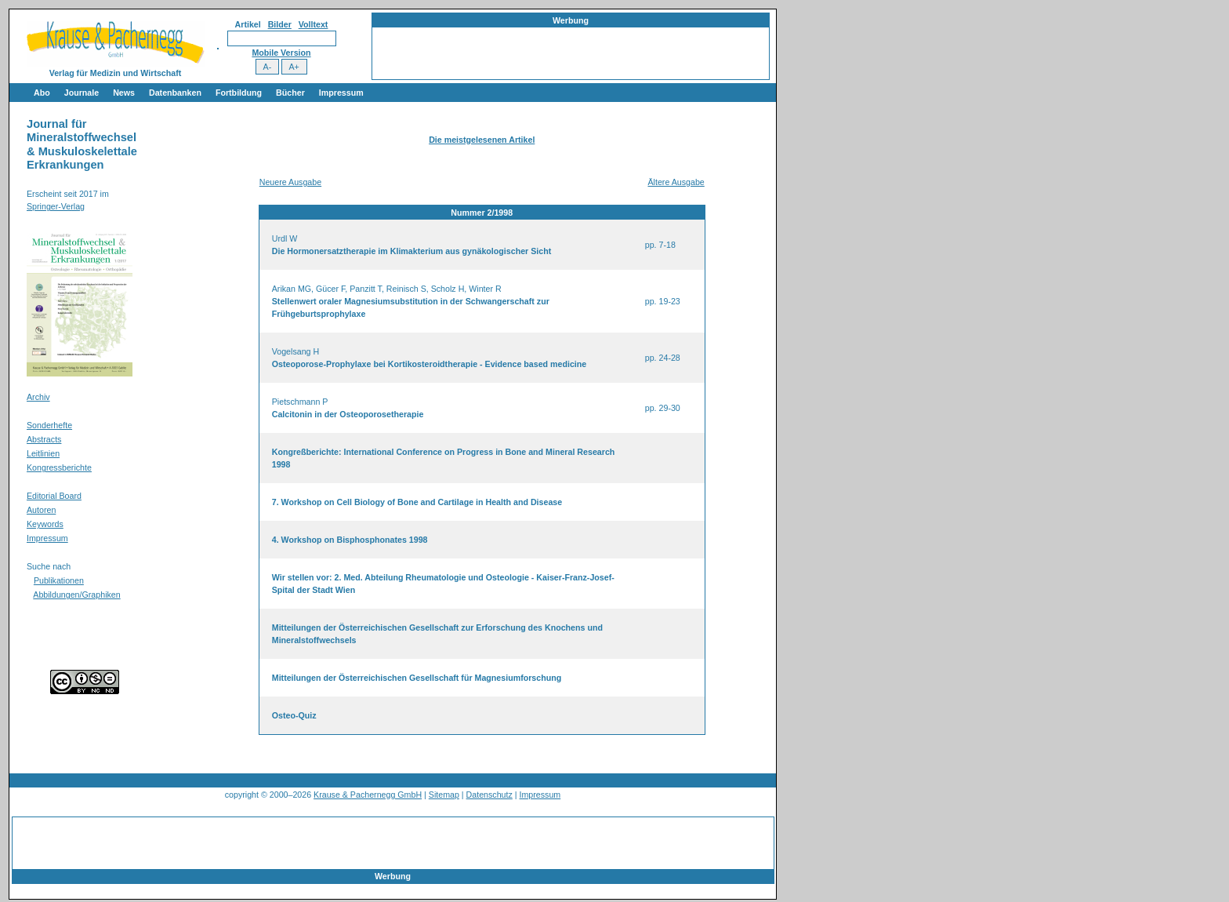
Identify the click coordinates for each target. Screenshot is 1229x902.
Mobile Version (281, 52)
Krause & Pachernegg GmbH (368, 794)
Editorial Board (54, 495)
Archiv (38, 397)
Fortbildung (239, 92)
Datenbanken (175, 92)
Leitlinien (43, 453)
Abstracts (44, 439)
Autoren (41, 510)
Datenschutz (489, 794)
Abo (42, 92)
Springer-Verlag (56, 206)
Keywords (45, 524)
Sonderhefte (49, 425)
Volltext (313, 24)
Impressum (341, 92)
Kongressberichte (59, 467)
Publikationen (59, 580)
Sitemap (444, 794)
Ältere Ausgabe (675, 182)
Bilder (280, 24)
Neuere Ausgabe (290, 182)
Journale (81, 92)
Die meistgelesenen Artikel (482, 139)
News (124, 92)
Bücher (290, 92)
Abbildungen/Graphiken (76, 594)
